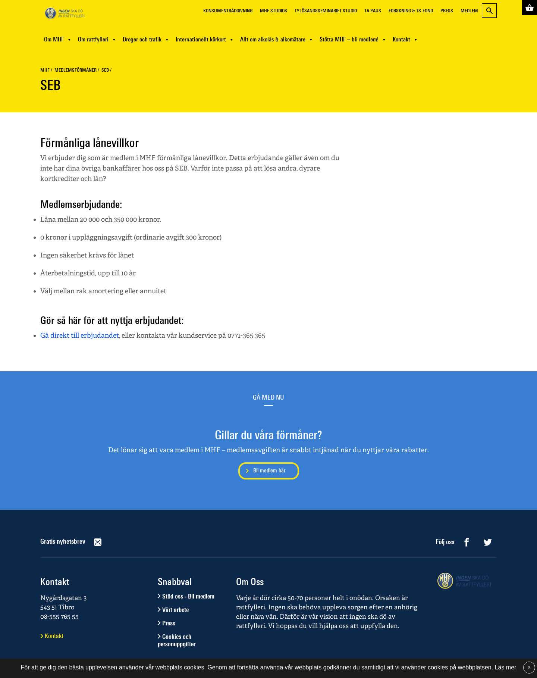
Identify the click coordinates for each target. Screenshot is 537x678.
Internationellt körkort (205, 39)
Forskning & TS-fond (411, 10)
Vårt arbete (175, 609)
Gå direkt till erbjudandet (79, 335)
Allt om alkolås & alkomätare (277, 39)
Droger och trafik (146, 39)
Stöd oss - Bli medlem (188, 596)
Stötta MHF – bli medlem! (353, 39)
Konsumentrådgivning (227, 10)
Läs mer (505, 667)
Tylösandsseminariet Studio (326, 10)
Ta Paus (372, 10)
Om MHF (58, 39)
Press (446, 10)
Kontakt (405, 39)
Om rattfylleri (97, 39)
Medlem (469, 10)
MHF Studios (273, 10)
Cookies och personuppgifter (176, 640)
